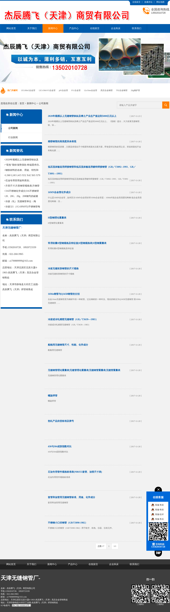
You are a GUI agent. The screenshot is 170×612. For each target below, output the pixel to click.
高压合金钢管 (107, 90)
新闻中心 (53, 28)
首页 (22, 103)
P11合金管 (75, 90)
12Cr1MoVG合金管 (47, 90)
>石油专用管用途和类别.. (17, 180)
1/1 (115, 546)
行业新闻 (13, 137)
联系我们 (136, 28)
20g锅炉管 (135, 90)
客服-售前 (159, 505)
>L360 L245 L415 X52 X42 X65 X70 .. (22, 175)
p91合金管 (63, 90)
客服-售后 (159, 519)
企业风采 (115, 28)
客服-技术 (159, 514)
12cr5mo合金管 (90, 90)
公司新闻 (43, 103)
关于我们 (32, 28)
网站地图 (160, 2)
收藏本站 (148, 2)
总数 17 (101, 546)
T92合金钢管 (121, 90)
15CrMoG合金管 (28, 90)
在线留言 (136, 2)
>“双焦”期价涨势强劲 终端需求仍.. (22, 165)
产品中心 (74, 28)
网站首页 (11, 28)
